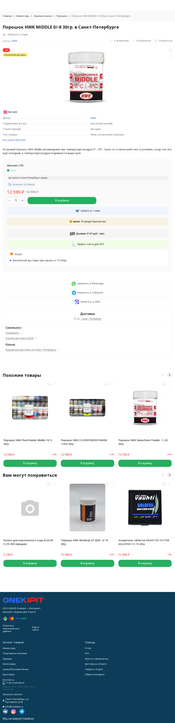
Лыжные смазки (43, 16)
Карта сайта (35, 628)
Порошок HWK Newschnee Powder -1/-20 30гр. (143, 442)
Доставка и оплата (96, 663)
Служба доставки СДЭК (20, 338)
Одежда (7, 658)
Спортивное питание (15, 653)
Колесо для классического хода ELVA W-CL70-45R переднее (28, 542)
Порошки (61, 16)
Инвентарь (22, 16)
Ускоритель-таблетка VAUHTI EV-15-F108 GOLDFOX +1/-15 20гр (143, 542)
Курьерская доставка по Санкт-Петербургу (31, 349)
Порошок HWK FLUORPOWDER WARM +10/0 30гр (84, 442)
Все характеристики (14, 139)
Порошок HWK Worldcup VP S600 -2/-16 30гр (84, 542)
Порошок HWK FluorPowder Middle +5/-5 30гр (27, 442)
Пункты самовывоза (96, 658)
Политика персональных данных (11, 628)
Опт (87, 653)
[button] (163, 375)
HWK (14, 41)
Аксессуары (9, 663)
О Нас (88, 648)
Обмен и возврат (95, 674)
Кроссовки (9, 674)
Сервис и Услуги (94, 669)
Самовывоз (13, 333)
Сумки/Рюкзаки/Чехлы (16, 669)
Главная (7, 16)
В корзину (62, 200)
